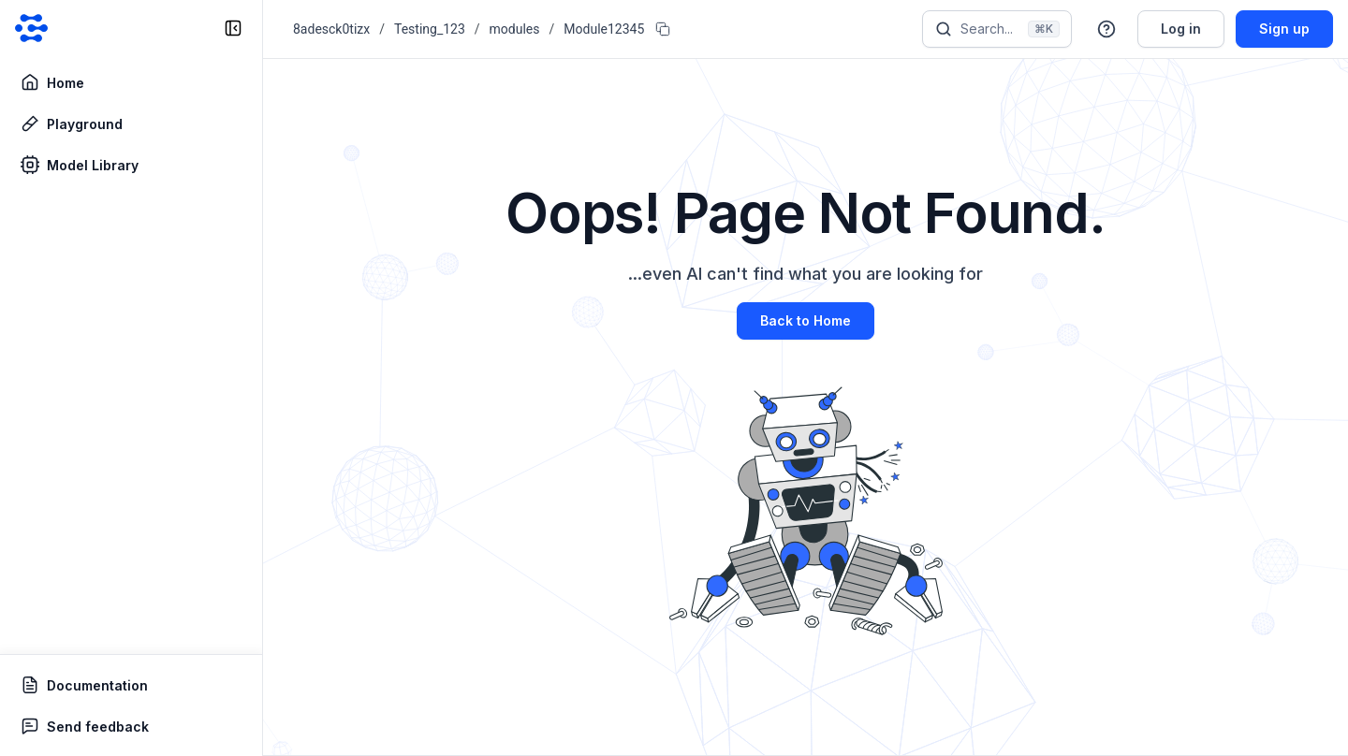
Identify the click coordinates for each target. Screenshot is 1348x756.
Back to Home (805, 320)
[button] (1106, 29)
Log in (1181, 28)
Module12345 (604, 29)
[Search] (997, 29)
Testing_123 (429, 29)
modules (515, 29)
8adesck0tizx (331, 29)
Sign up (1284, 28)
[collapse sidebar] (233, 28)
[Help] (1106, 29)
